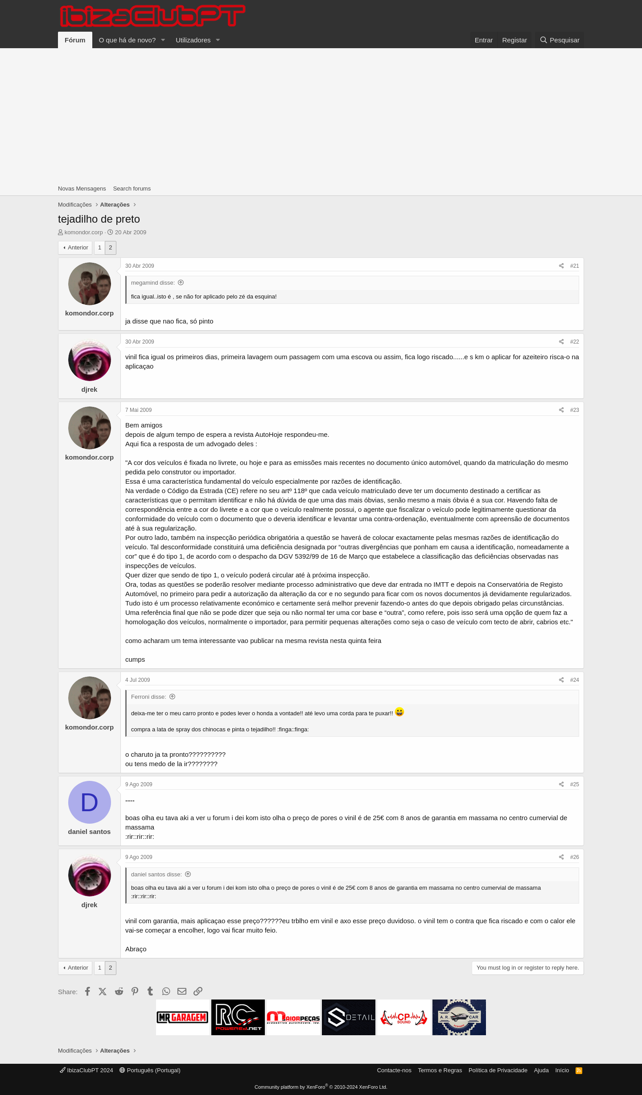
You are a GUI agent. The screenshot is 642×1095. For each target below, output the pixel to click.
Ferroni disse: (148, 696)
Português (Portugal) (150, 1070)
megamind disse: (153, 282)
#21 (574, 266)
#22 (574, 342)
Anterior (78, 247)
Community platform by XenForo (321, 1087)
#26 (574, 857)
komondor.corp (84, 232)
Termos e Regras (440, 1070)
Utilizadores (193, 40)
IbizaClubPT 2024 (86, 1070)
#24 (574, 680)
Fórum (75, 40)
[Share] (561, 266)
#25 (574, 784)
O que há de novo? (127, 40)
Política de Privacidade (498, 1070)
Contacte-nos (394, 1070)
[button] (162, 40)
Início (562, 1070)
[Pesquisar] (559, 40)
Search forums (132, 188)
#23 (574, 410)
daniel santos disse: (156, 874)
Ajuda (541, 1070)
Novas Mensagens (82, 188)
